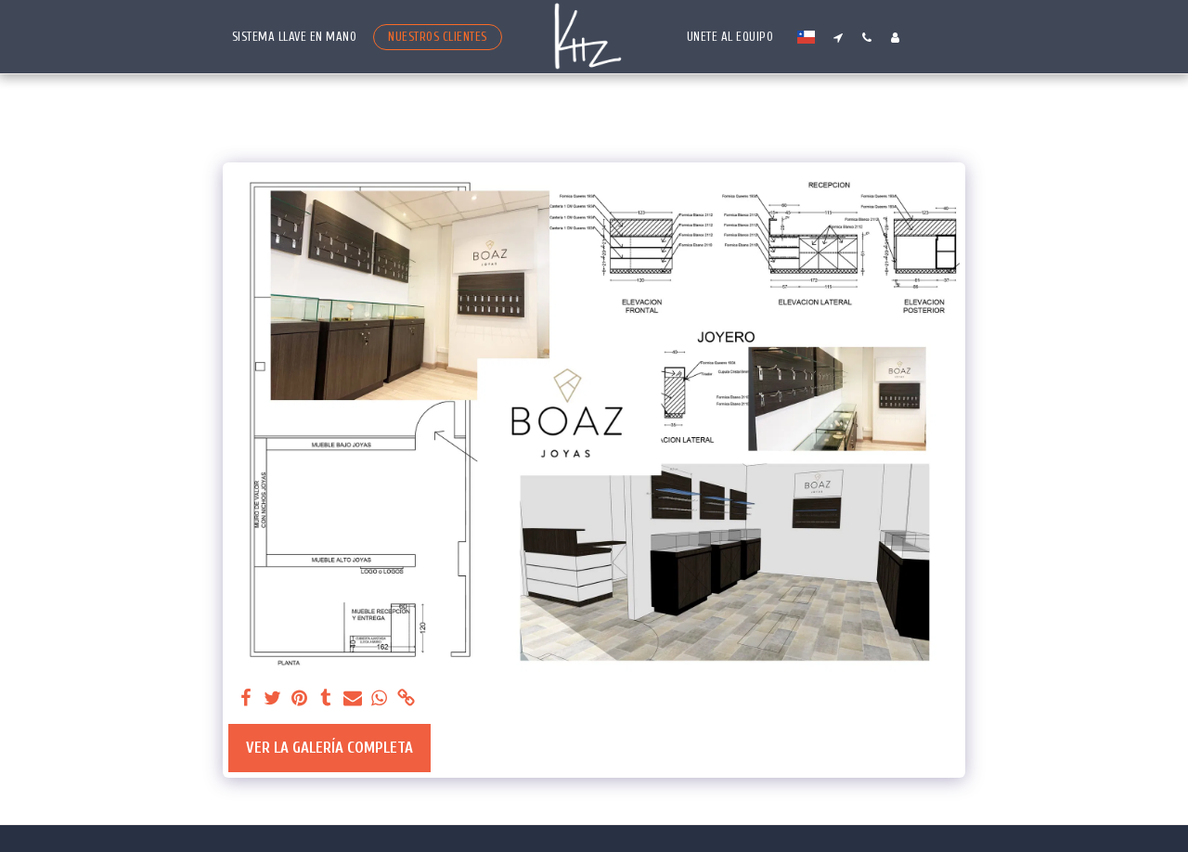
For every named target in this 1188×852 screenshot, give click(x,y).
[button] (837, 37)
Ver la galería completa (329, 747)
